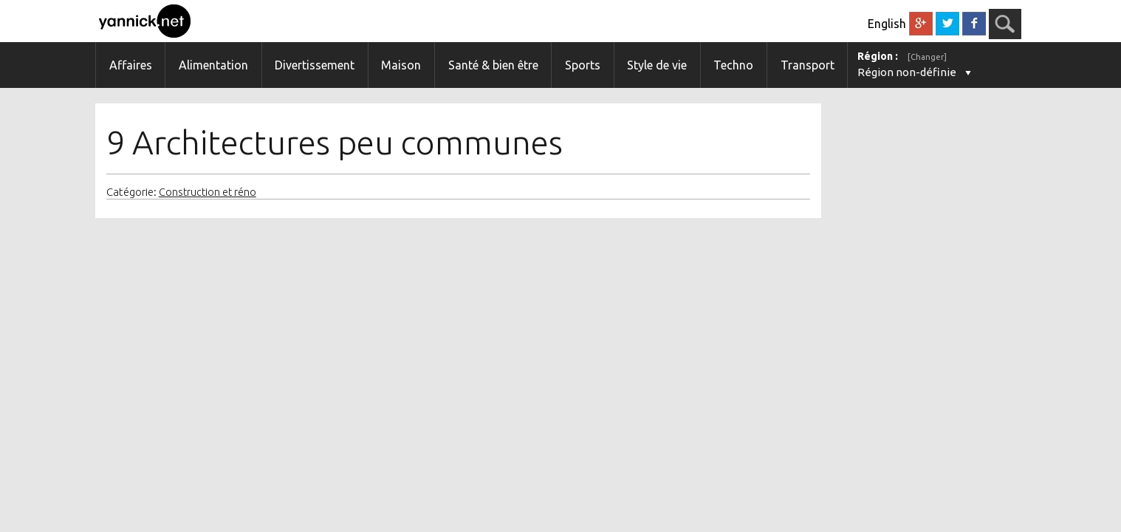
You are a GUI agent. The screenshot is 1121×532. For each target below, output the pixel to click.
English (887, 23)
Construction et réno (207, 192)
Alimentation (213, 65)
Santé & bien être (493, 65)
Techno (733, 65)
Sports (582, 65)
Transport (807, 65)
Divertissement (314, 65)
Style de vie (657, 65)
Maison (401, 65)
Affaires (130, 65)
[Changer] (927, 56)
